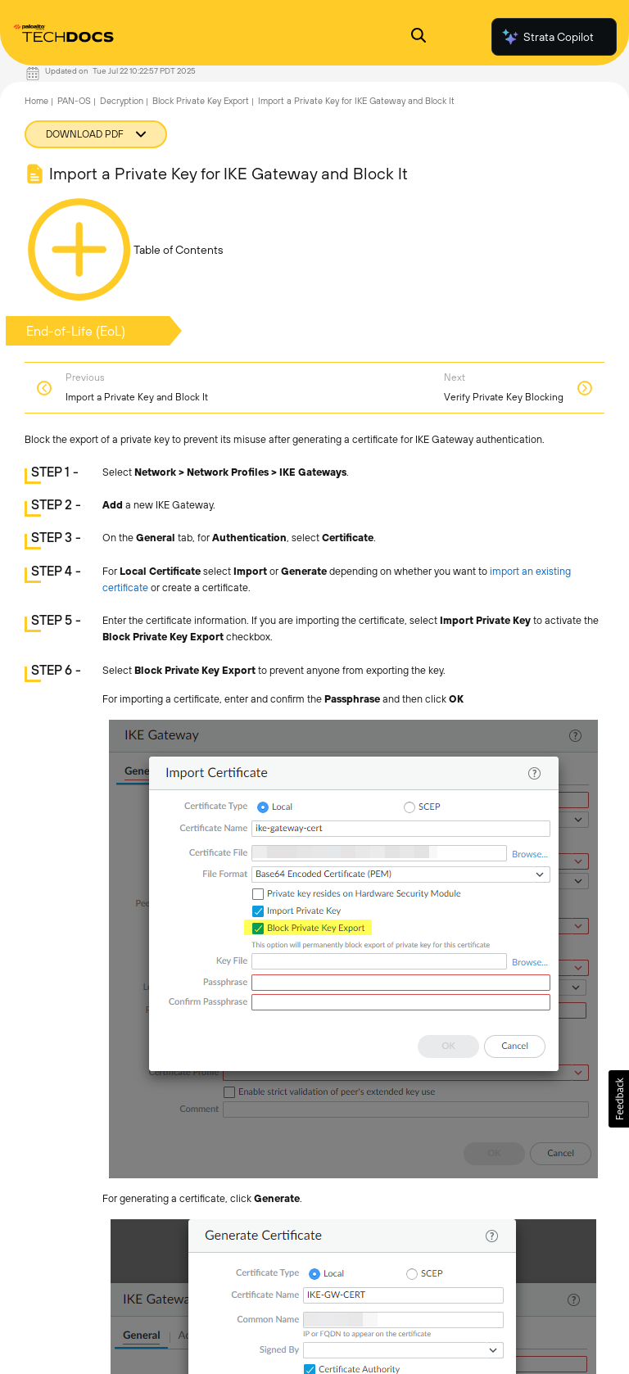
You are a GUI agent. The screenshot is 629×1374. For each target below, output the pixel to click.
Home (36, 101)
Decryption (121, 101)
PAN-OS (74, 101)
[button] (619, 1099)
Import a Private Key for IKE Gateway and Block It (356, 101)
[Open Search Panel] (418, 37)
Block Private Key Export (200, 101)
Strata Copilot (547, 37)
